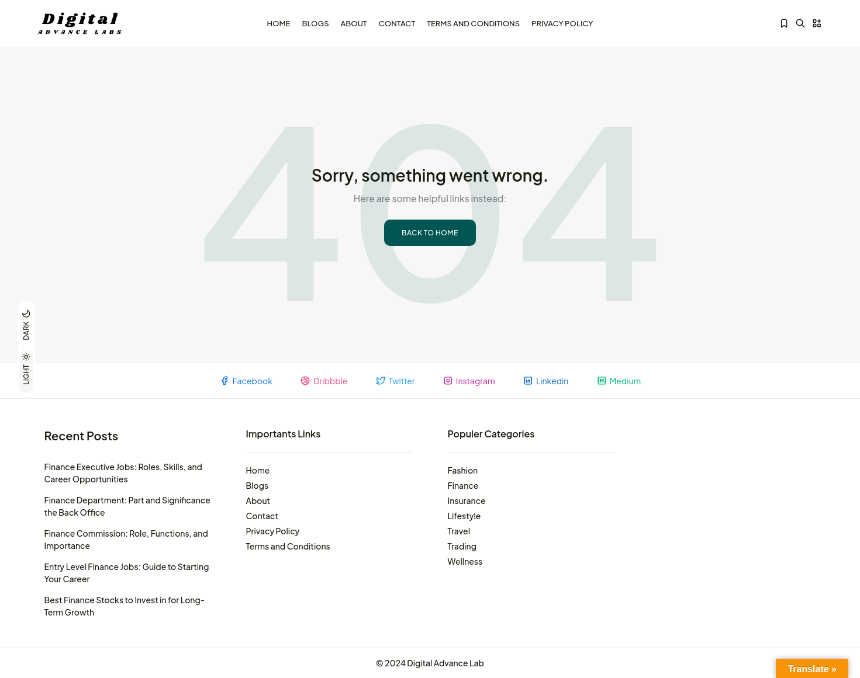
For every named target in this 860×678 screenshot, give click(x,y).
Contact (397, 22)
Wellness (465, 561)
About (354, 22)
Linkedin (548, 380)
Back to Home (430, 232)
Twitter (394, 380)
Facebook (241, 380)
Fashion (463, 470)
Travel (459, 531)
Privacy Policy (562, 22)
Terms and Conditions (473, 22)
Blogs (315, 22)
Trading (462, 546)
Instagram (469, 380)
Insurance (467, 500)
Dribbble (321, 380)
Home (278, 22)
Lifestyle (464, 515)
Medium (622, 380)
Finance (463, 485)
